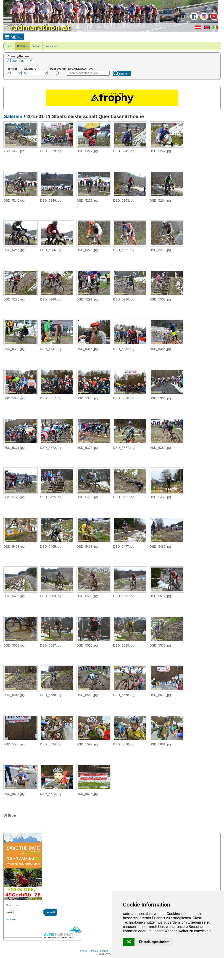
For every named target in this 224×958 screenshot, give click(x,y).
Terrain (12, 68)
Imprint (104, 951)
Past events (58, 68)
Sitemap (93, 951)
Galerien (12, 116)
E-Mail (9, 912)
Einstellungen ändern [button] (154, 942)
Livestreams (51, 46)
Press (83, 951)
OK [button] (129, 942)
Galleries (22, 46)
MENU (14, 36)
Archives (11, 919)
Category (30, 68)
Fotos (9, 46)
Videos (36, 46)
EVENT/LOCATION (80, 68)
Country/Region (18, 56)
